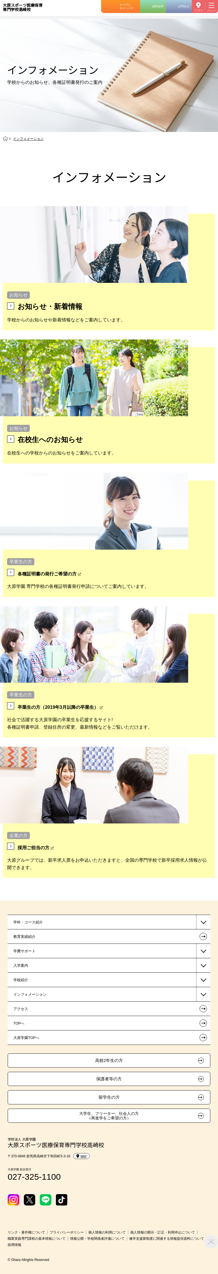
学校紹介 (20, 980)
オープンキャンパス (127, 6)
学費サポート (24, 951)
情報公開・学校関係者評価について (97, 1239)
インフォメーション (30, 994)
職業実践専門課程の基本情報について (37, 1239)
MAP (81, 1156)
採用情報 (14, 1245)
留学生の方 (109, 1097)
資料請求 (158, 6)
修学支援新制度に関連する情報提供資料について (166, 1239)
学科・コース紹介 (28, 922)
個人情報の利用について (107, 1232)
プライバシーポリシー (67, 1232)
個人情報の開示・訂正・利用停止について (162, 1232)
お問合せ (183, 6)
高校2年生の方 (109, 1060)
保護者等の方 (109, 1079)
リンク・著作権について (26, 1232)
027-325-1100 (34, 1176)
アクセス (198, 10)
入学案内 (20, 965)
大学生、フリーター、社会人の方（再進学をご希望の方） (109, 1116)
